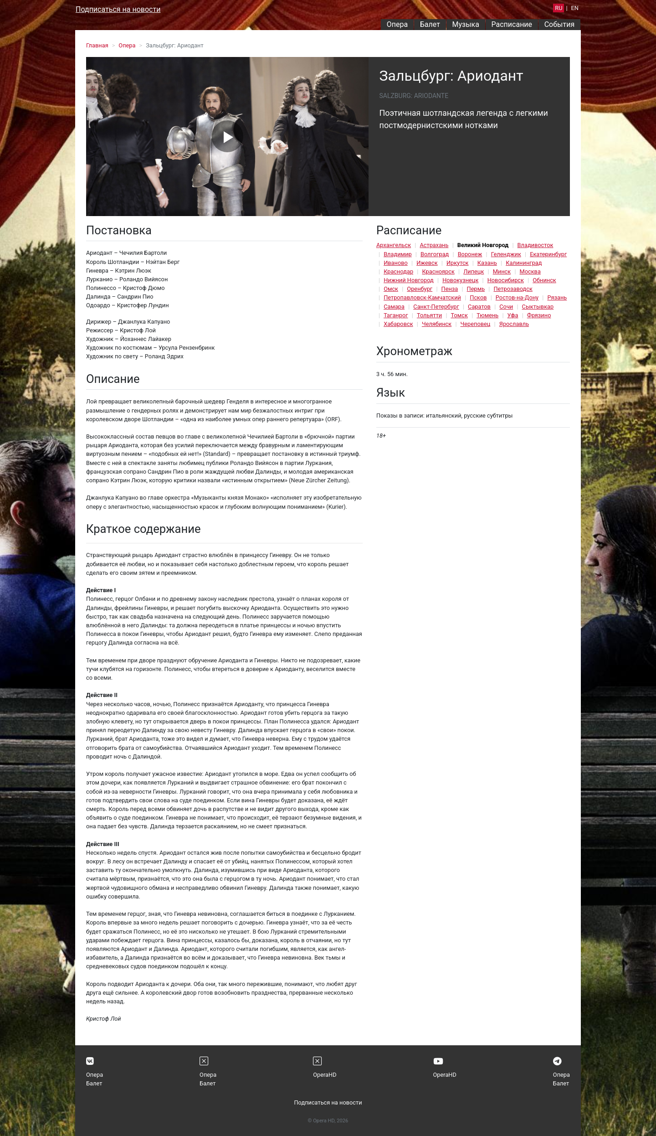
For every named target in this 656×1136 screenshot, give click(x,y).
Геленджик (506, 254)
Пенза (449, 288)
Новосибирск (505, 280)
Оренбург (419, 288)
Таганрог (396, 315)
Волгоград (434, 254)
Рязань (557, 297)
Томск (459, 315)
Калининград (524, 262)
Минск (502, 271)
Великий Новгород (482, 245)
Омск (391, 288)
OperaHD (324, 1074)
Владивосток (536, 245)
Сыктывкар (538, 306)
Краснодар (398, 271)
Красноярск (438, 271)
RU (558, 8)
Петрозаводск (512, 288)
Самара (394, 306)
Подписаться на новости (118, 9)
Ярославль (514, 323)
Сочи (506, 306)
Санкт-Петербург (436, 306)
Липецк (473, 271)
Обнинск (544, 280)
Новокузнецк (460, 280)
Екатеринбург (548, 254)
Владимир (398, 254)
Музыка (465, 24)
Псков (478, 297)
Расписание (512, 24)
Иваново (396, 262)
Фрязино (539, 315)
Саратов (479, 306)
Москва (530, 271)
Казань (487, 262)
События (559, 24)
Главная (97, 45)
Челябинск (436, 323)
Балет (430, 24)
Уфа (512, 315)
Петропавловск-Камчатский (422, 297)
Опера (397, 24)
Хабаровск (398, 323)
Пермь (476, 288)
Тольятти (429, 315)
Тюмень (487, 315)
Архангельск (393, 245)
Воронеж (470, 254)
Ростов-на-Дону (517, 297)
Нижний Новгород (409, 280)
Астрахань (434, 245)
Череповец (476, 323)
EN (575, 8)
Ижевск (427, 262)
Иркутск (457, 262)
